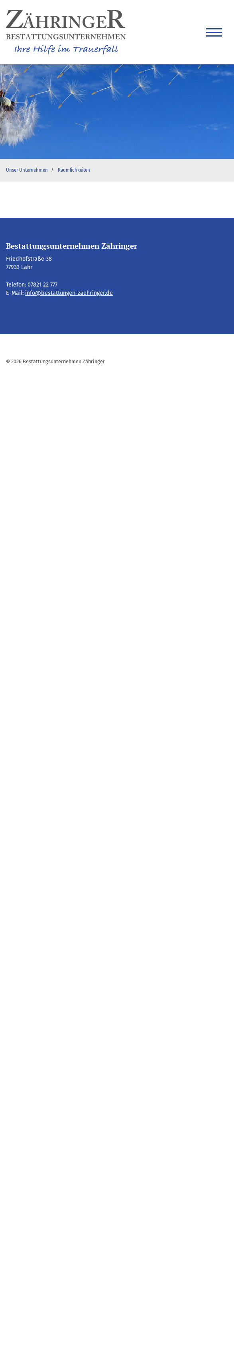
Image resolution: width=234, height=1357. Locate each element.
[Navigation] (214, 32)
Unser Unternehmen (27, 170)
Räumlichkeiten (74, 170)
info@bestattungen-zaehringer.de (69, 293)
